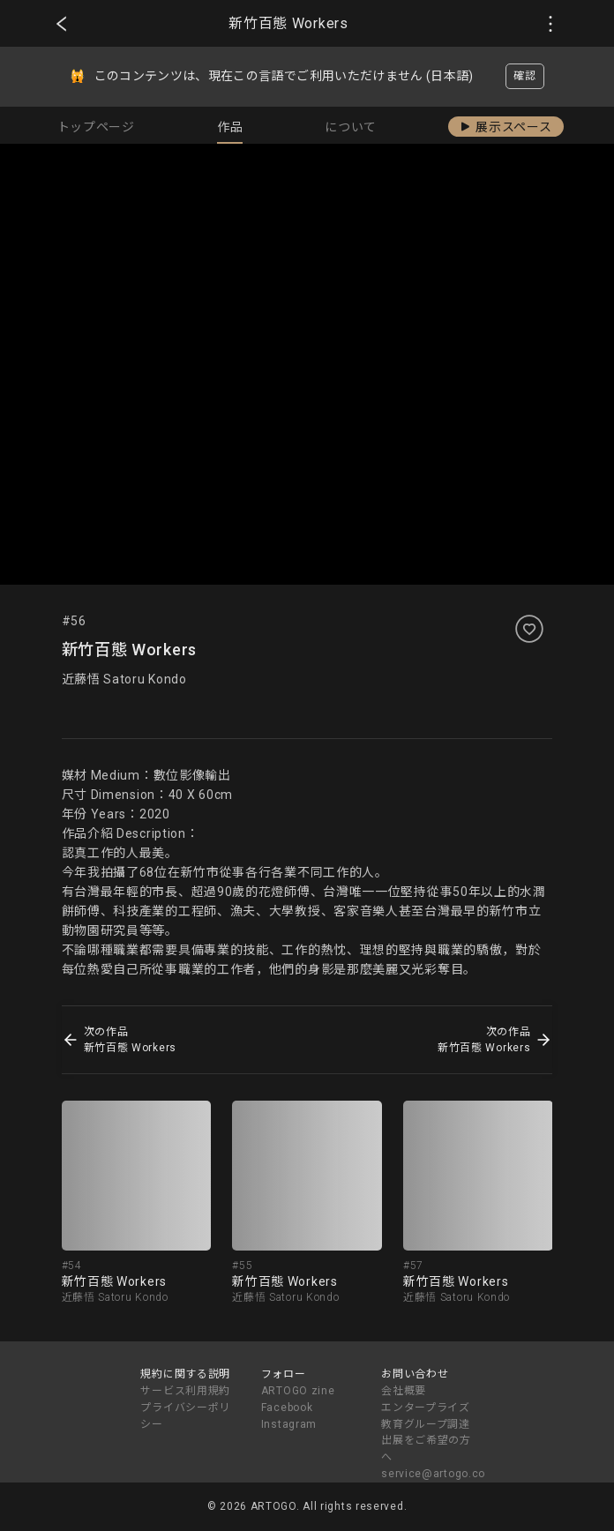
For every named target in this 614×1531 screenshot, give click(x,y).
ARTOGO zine (298, 1391)
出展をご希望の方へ (426, 1448)
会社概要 (403, 1391)
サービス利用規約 (185, 1391)
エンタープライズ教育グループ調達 (425, 1415)
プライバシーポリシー (185, 1415)
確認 (524, 76)
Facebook (287, 1407)
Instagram (289, 1424)
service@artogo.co (433, 1474)
